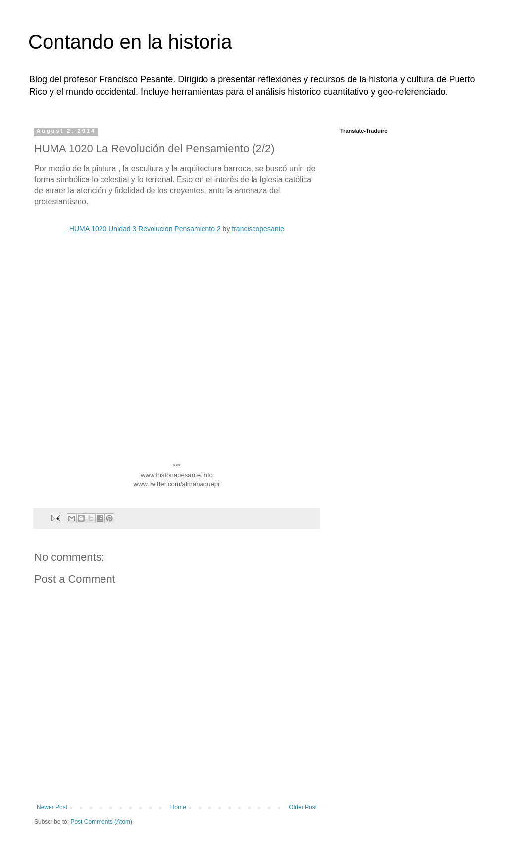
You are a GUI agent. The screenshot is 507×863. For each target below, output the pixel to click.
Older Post (303, 807)
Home (178, 807)
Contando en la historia (130, 42)
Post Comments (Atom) (101, 821)
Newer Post (52, 807)
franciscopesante (258, 229)
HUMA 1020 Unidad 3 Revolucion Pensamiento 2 (145, 229)
